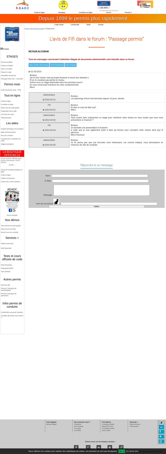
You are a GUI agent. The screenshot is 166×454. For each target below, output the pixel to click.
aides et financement (8, 132)
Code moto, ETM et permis (10, 182)
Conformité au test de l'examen (12, 312)
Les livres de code (7, 114)
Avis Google (70, 65)
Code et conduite (7, 65)
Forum (109, 12)
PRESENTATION (12, 202)
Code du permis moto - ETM (11, 90)
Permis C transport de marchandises (8, 289)
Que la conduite (6, 69)
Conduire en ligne (86, 12)
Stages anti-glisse (7, 144)
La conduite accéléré (108, 428)
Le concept (77, 428)
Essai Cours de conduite (9, 232)
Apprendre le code (107, 426)
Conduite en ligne (7, 104)
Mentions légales (51, 424)
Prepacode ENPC (7, 268)
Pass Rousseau (6, 265)
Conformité (75, 25)
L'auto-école (58, 25)
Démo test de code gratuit (10, 108)
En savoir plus (132, 451)
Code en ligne (39, 12)
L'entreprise (77, 424)
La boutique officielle (108, 424)
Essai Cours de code (8, 229)
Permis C (128, 12)
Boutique (62, 12)
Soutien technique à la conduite (12, 129)
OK (120, 451)
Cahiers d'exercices (8, 178)
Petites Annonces (7, 243)
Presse (101, 25)
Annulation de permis (8, 75)
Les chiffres (77, 430)
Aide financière (6, 248)
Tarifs (88, 25)
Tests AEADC (5, 271)
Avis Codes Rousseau (38, 65)
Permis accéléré (6, 62)
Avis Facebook (56, 65)
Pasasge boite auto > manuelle (12, 79)
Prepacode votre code (9, 111)
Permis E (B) (5, 285)
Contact (6, 49)
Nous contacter (12, 215)
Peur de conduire (7, 135)
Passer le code (6, 72)
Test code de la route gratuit (11, 226)
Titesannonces (6, 118)
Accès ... (12, 165)
